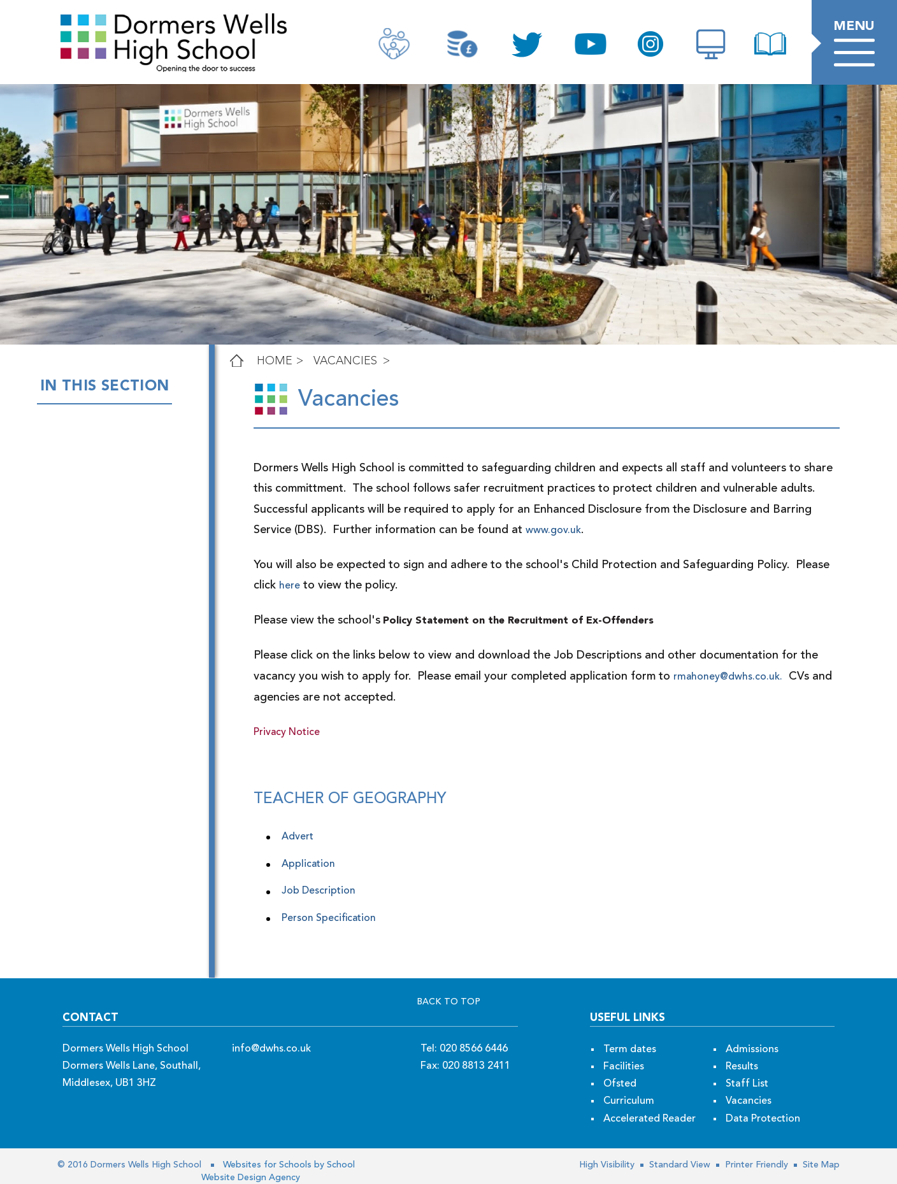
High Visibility (607, 1164)
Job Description (318, 891)
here (264, 586)
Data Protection (763, 1119)
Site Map (820, 1164)
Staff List (747, 1084)
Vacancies (345, 361)
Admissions (752, 1050)
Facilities (623, 1067)
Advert (297, 837)
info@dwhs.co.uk (271, 1049)
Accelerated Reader (649, 1119)
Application (310, 864)
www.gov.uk (474, 530)
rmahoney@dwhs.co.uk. (727, 677)
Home (274, 361)
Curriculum (628, 1101)
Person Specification (330, 918)
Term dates (629, 1050)
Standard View (678, 1164)
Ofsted (619, 1084)
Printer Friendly (755, 1164)
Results (742, 1067)
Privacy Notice (287, 732)
